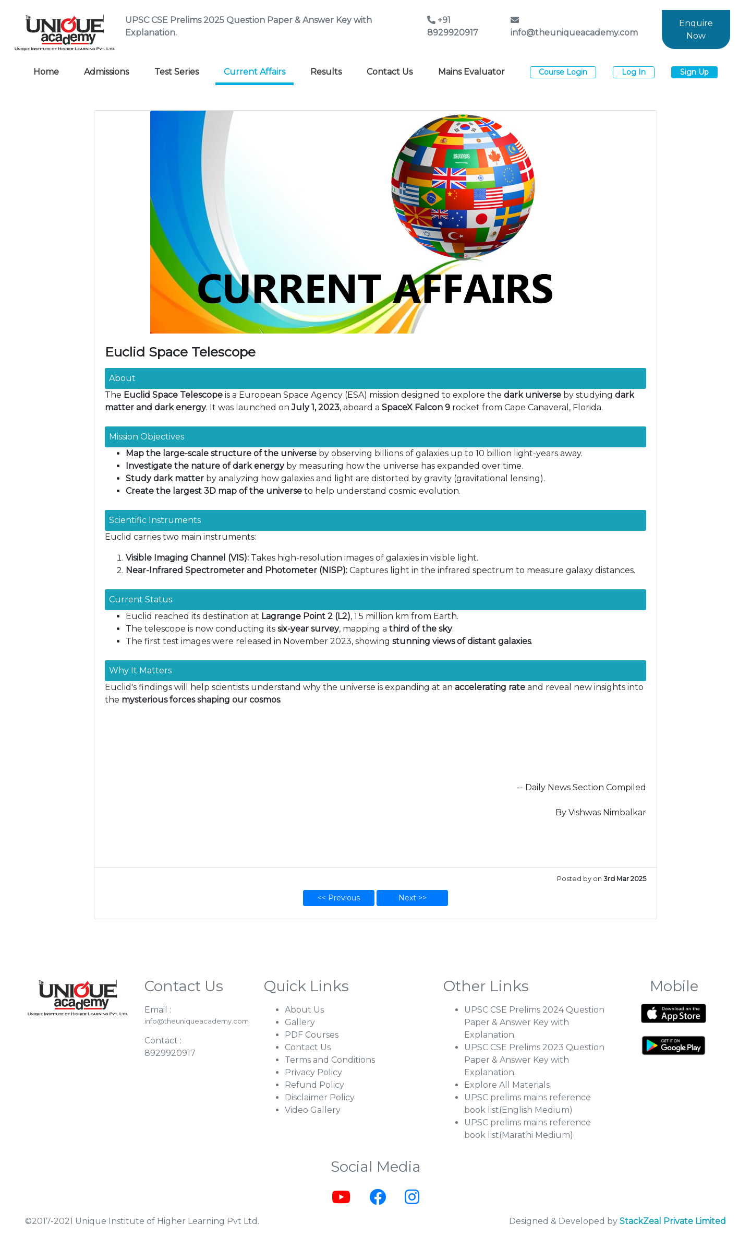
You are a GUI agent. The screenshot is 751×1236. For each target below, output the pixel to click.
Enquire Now (696, 29)
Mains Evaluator (471, 72)
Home (46, 72)
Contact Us (390, 72)
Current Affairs (254, 72)
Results (326, 72)
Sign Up (694, 72)
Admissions (106, 72)
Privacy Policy (313, 1072)
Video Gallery (313, 1110)
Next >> (412, 897)
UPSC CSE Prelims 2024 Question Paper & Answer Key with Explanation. (534, 1022)
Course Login (563, 72)
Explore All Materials (507, 1085)
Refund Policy (314, 1085)
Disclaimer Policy (320, 1097)
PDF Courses (311, 1035)
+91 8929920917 (452, 26)
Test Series (176, 72)
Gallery (300, 1022)
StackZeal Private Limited (673, 1221)
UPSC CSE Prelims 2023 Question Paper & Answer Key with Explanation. (534, 1059)
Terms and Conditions (330, 1060)
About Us (304, 1010)
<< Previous (339, 897)
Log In (634, 72)
